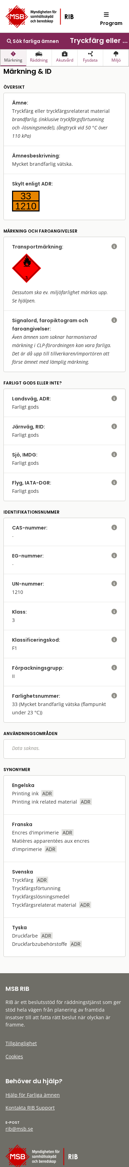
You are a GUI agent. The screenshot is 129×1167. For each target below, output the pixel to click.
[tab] (13, 57)
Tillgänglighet (21, 1043)
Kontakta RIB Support (30, 1107)
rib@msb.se (19, 1128)
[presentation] (13, 57)
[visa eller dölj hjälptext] (114, 247)
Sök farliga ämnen (33, 41)
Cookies (14, 1056)
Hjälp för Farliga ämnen (33, 1095)
